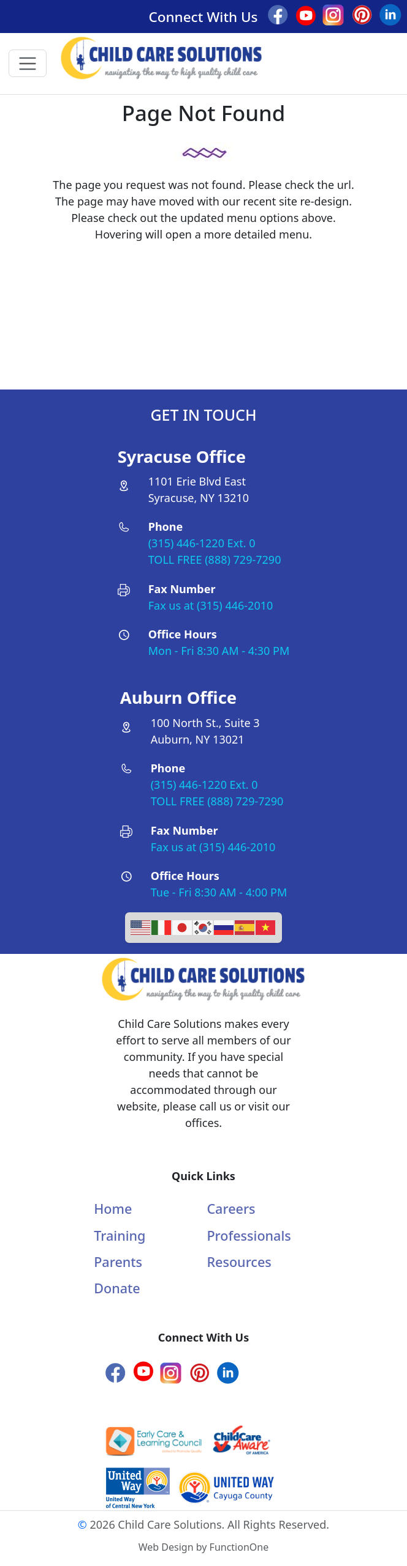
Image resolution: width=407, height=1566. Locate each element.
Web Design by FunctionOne (203, 1547)
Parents (118, 1262)
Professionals (249, 1235)
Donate (117, 1288)
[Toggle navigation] (28, 63)
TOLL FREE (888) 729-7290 (214, 559)
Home (113, 1208)
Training (119, 1235)
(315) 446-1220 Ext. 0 (202, 543)
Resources (239, 1262)
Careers (231, 1208)
